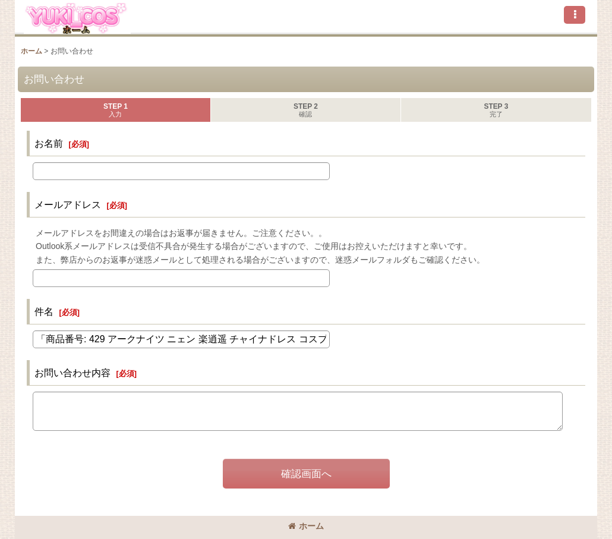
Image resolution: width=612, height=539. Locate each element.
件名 (43, 311)
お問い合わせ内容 (72, 372)
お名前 (48, 143)
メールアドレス (67, 204)
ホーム (306, 526)
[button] (574, 15)
